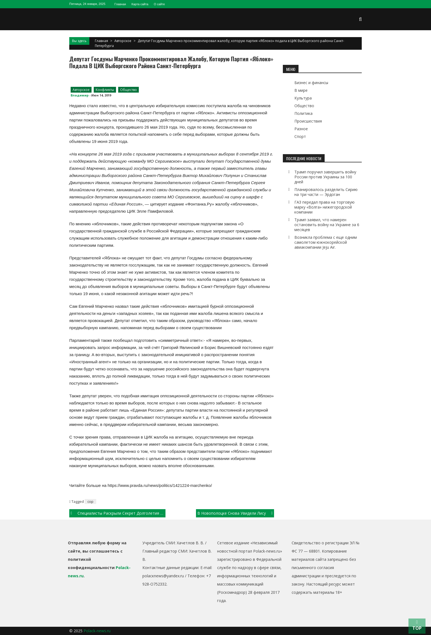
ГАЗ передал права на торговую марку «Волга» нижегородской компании (324, 207)
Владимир (80, 95)
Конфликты (105, 89)
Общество (128, 89)
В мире (301, 90)
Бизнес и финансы (311, 82)
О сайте (159, 4)
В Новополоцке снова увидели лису (231, 513)
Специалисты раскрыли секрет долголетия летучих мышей (121, 513)
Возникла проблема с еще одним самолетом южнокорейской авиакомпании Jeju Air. (325, 242)
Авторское (122, 40)
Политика (303, 113)
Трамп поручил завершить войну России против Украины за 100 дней (325, 176)
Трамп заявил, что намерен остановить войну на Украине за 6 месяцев (326, 224)
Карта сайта (139, 4)
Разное (301, 128)
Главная (120, 4)
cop (90, 501)
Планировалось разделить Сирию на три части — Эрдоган (326, 192)
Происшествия (308, 121)
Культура (303, 98)
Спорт (300, 136)
